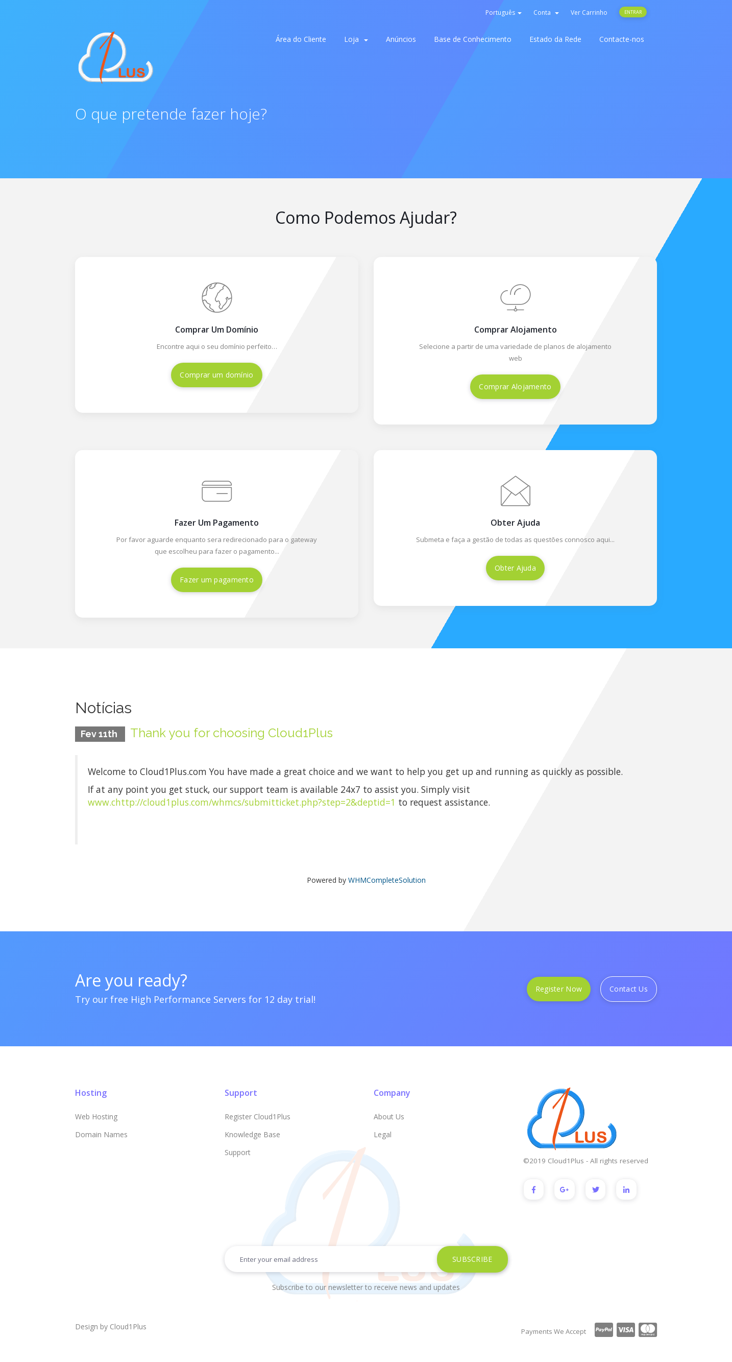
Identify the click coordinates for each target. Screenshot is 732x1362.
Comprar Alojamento (515, 386)
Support (238, 1152)
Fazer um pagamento (217, 579)
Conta (546, 12)
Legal (383, 1134)
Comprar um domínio (216, 375)
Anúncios (401, 39)
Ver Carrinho (589, 12)
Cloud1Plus (128, 1326)
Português (503, 12)
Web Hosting (96, 1116)
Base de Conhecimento (472, 39)
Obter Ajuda (515, 568)
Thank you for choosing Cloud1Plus (231, 732)
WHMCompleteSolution (387, 880)
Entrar (633, 12)
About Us (389, 1116)
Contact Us (628, 989)
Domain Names (101, 1134)
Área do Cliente (301, 39)
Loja (356, 39)
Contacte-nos (621, 39)
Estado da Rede (555, 39)
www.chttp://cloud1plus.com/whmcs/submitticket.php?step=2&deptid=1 (242, 802)
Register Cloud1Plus (257, 1116)
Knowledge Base (252, 1134)
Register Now (558, 989)
